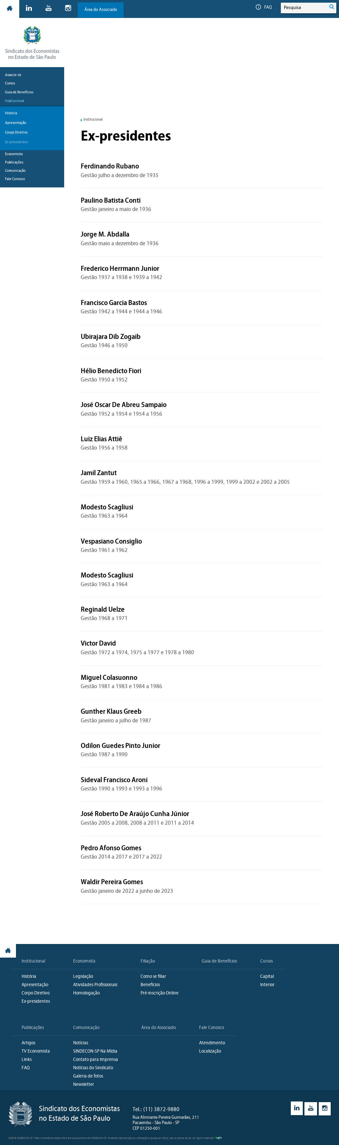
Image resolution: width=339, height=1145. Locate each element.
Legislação (83, 976)
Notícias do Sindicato (93, 1068)
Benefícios (150, 985)
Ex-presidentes (16, 142)
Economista (84, 961)
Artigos (28, 1043)
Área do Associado (100, 9)
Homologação (86, 993)
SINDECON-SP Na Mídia (95, 1051)
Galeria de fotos (88, 1076)
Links (27, 1059)
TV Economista (36, 1051)
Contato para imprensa (95, 1059)
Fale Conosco (211, 1027)
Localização (210, 1051)
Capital (267, 976)
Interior (267, 985)
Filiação (148, 961)
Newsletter (83, 1084)
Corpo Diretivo (16, 133)
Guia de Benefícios (19, 92)
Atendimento (212, 1043)
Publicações (33, 1027)
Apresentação (15, 123)
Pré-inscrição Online (159, 993)
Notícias (80, 1043)
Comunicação (86, 1027)
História (11, 113)
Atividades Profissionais (95, 985)
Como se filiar (153, 976)
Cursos (266, 961)
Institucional (33, 961)
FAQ (264, 7)
